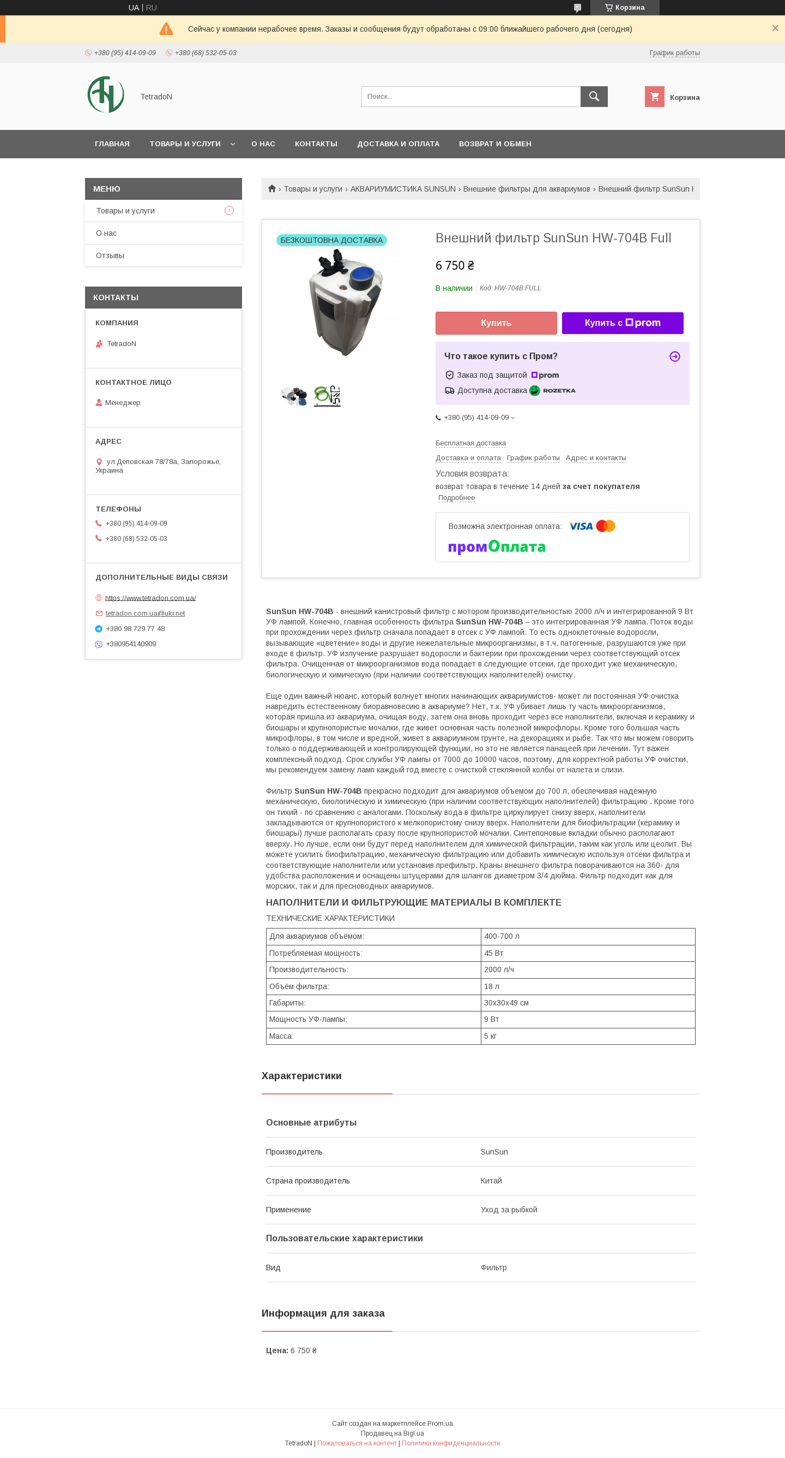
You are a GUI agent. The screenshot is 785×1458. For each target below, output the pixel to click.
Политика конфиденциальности (451, 1443)
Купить (496, 323)
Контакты (316, 144)
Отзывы (110, 255)
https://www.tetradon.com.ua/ (150, 597)
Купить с (623, 323)
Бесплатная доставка (471, 443)
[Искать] (594, 96)
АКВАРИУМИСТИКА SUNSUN (403, 189)
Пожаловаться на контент (357, 1443)
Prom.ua (440, 1423)
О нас (263, 144)
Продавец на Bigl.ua (392, 1433)
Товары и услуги (185, 144)
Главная (112, 144)
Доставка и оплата (398, 144)
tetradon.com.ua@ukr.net (145, 613)
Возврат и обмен (495, 144)
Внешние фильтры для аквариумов (526, 189)
